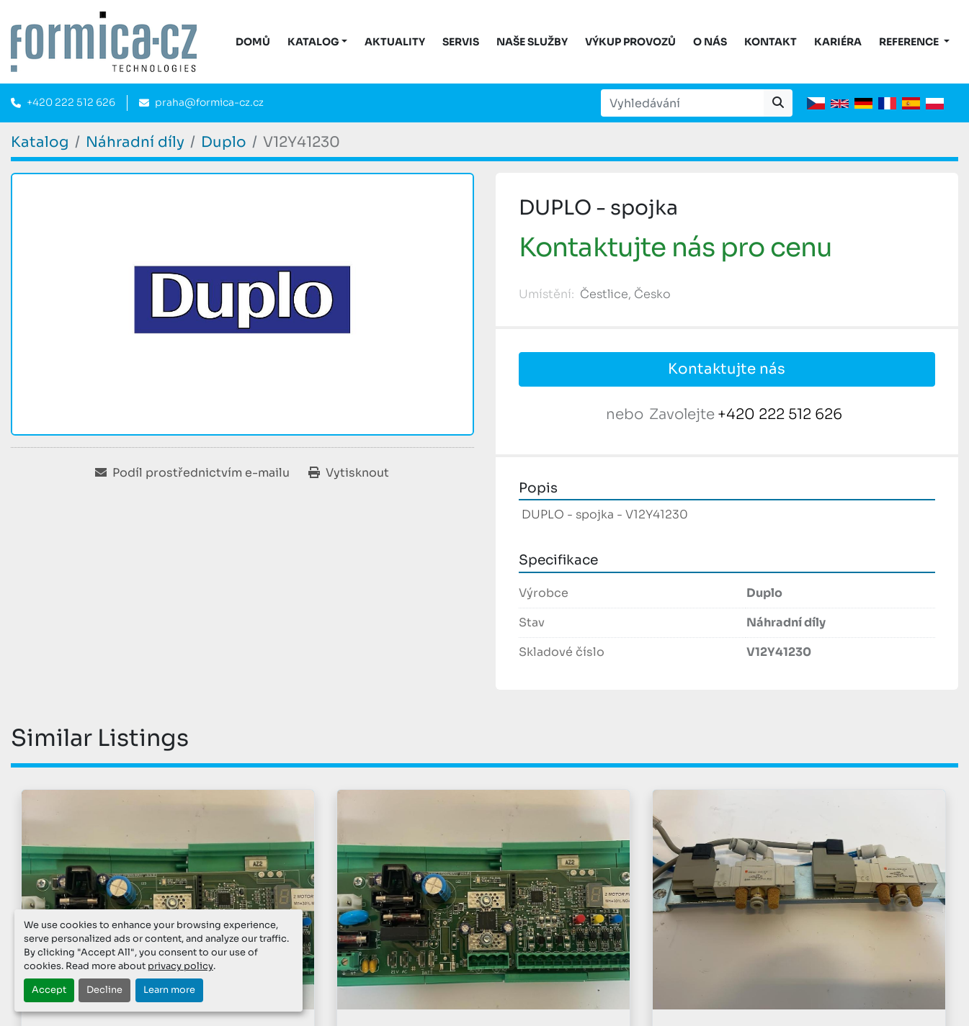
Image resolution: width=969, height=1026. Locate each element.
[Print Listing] (348, 473)
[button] (317, 42)
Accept (49, 990)
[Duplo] (223, 142)
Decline (104, 990)
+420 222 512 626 (71, 102)
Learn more (169, 990)
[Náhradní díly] (135, 142)
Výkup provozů (630, 41)
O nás (710, 41)
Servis (460, 41)
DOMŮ (253, 41)
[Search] (682, 103)
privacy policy (180, 966)
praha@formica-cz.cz (209, 102)
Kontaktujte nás (726, 369)
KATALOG (313, 41)
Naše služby (532, 41)
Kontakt (770, 41)
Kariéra (838, 41)
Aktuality (395, 41)
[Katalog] (40, 142)
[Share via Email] (192, 473)
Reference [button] (910, 41)
